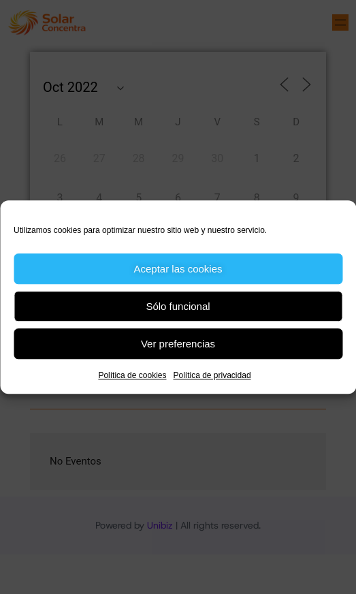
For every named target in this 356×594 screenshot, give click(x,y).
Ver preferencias (178, 343)
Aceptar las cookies (177, 269)
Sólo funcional (178, 306)
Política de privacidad (211, 375)
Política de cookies (132, 375)
